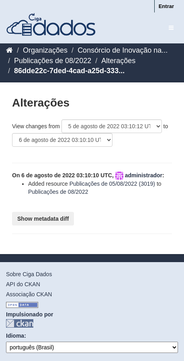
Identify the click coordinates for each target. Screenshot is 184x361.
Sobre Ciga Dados (29, 274)
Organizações (45, 50)
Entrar (166, 6)
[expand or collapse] (171, 28)
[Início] (9, 50)
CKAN (19, 323)
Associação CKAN (29, 294)
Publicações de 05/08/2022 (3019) (112, 183)
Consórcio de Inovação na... (123, 50)
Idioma (15, 335)
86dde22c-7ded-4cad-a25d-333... (69, 71)
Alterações (118, 61)
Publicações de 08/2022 (52, 61)
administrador (143, 175)
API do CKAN (23, 284)
